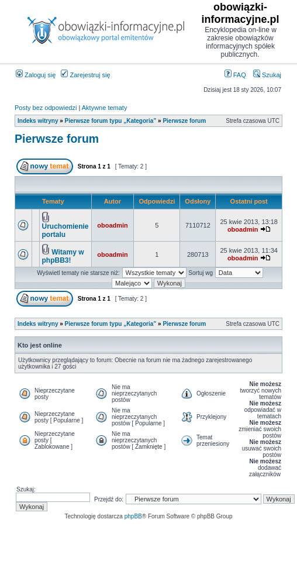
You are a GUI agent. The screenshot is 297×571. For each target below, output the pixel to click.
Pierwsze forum (184, 121)
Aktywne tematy (104, 107)
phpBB (133, 516)
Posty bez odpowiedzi (46, 107)
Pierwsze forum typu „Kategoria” (111, 121)
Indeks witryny (38, 121)
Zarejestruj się (85, 74)
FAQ (235, 74)
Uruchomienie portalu (65, 230)
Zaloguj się (36, 74)
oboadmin (112, 225)
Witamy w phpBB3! (63, 256)
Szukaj (267, 74)
